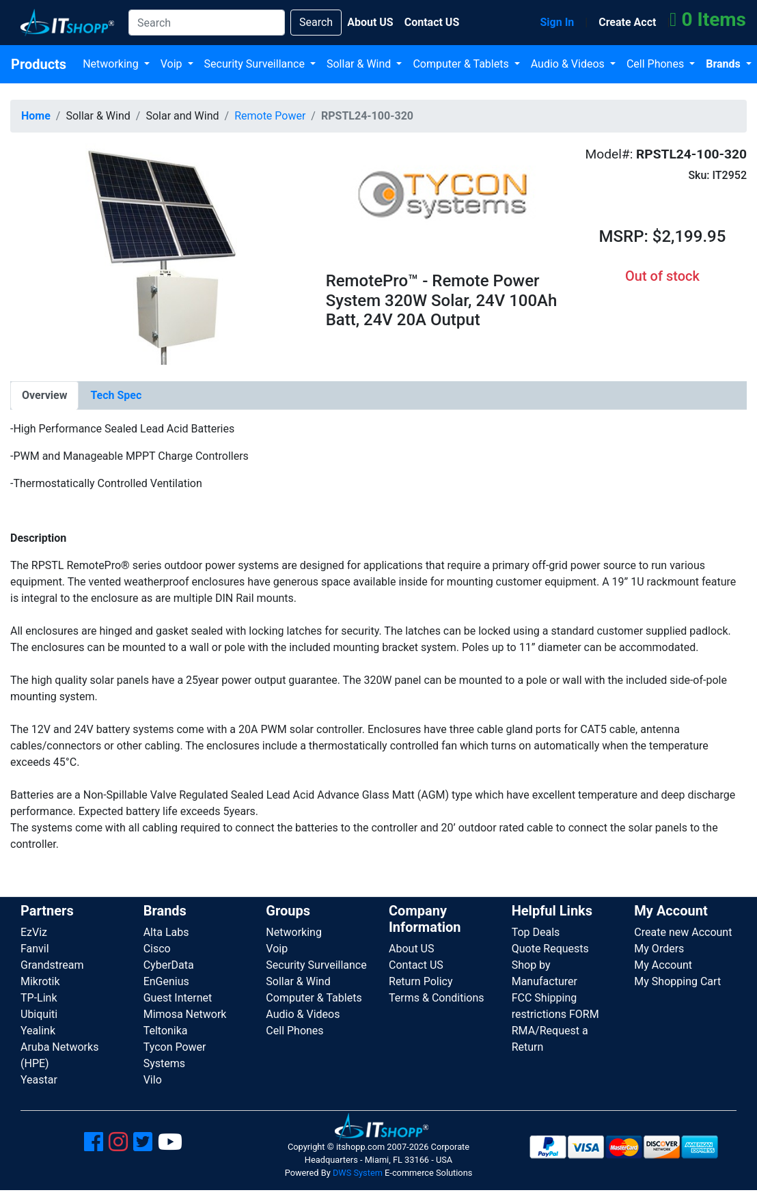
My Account (663, 965)
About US (411, 948)
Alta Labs (166, 932)
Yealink (37, 1030)
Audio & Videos (569, 63)
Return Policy (420, 981)
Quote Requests (550, 948)
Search (316, 22)
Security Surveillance (255, 63)
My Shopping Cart (677, 981)
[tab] (44, 395)
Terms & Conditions (436, 997)
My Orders (659, 948)
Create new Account (683, 932)
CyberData (168, 965)
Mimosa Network (185, 1014)
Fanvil (34, 948)
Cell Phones (657, 63)
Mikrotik (40, 981)
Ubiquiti (38, 1014)
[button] (157, 253)
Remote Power (269, 115)
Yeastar (38, 1079)
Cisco (157, 948)
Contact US (416, 965)
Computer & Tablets (462, 63)
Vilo (152, 1079)
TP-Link (38, 997)
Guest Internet (177, 997)
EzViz (33, 932)
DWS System (358, 1173)
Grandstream (52, 965)
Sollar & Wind (360, 63)
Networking (112, 63)
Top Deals (536, 932)
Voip (173, 63)
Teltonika (165, 1030)
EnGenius (166, 981)
